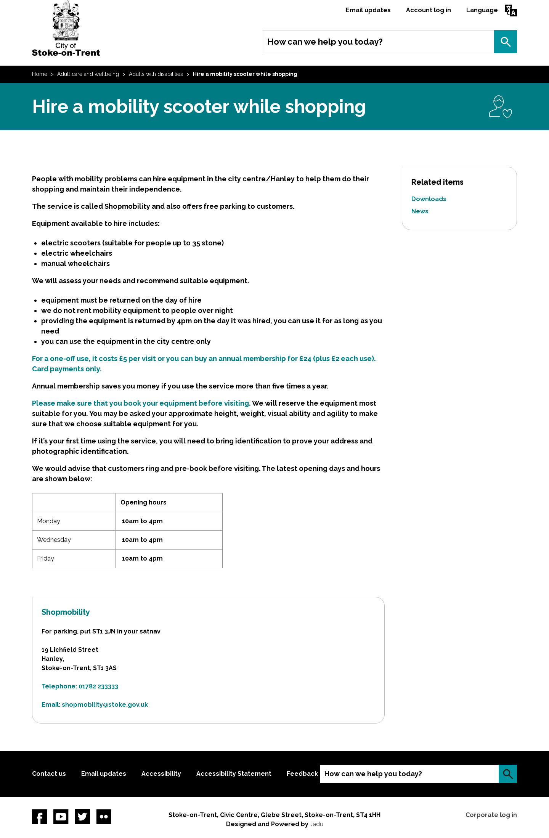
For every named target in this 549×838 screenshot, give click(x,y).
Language (482, 10)
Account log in (428, 10)
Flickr (103, 816)
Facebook (39, 816)
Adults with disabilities (156, 74)
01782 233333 (98, 686)
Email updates (368, 10)
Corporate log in (491, 815)
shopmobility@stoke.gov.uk (105, 704)
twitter (82, 816)
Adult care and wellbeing (88, 74)
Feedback (302, 773)
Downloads (428, 199)
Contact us (49, 773)
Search (505, 41)
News (420, 211)
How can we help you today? (325, 41)
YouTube (61, 816)
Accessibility (161, 773)
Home (39, 74)
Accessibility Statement (233, 773)
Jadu (316, 824)
